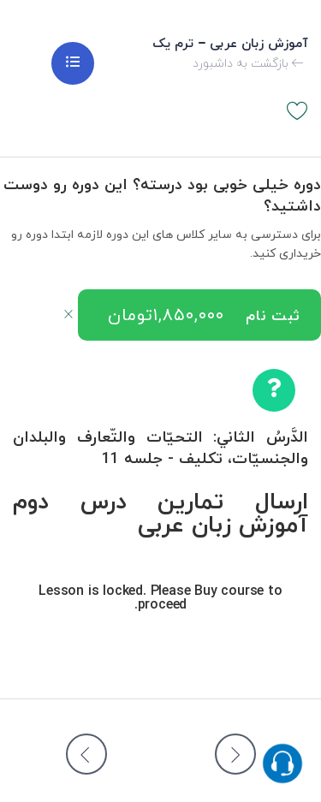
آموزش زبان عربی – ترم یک (230, 44)
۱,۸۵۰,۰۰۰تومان (166, 316)
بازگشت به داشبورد (248, 64)
